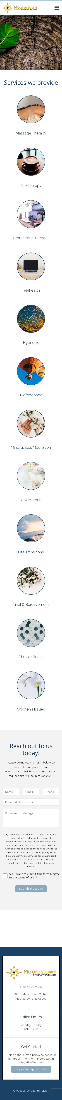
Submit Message (31, 888)
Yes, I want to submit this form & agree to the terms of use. (34, 875)
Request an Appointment (31, 1069)
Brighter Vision (40, 1090)
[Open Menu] (57, 7)
